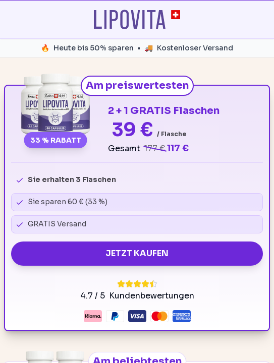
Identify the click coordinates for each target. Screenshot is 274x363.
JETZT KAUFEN (137, 253)
